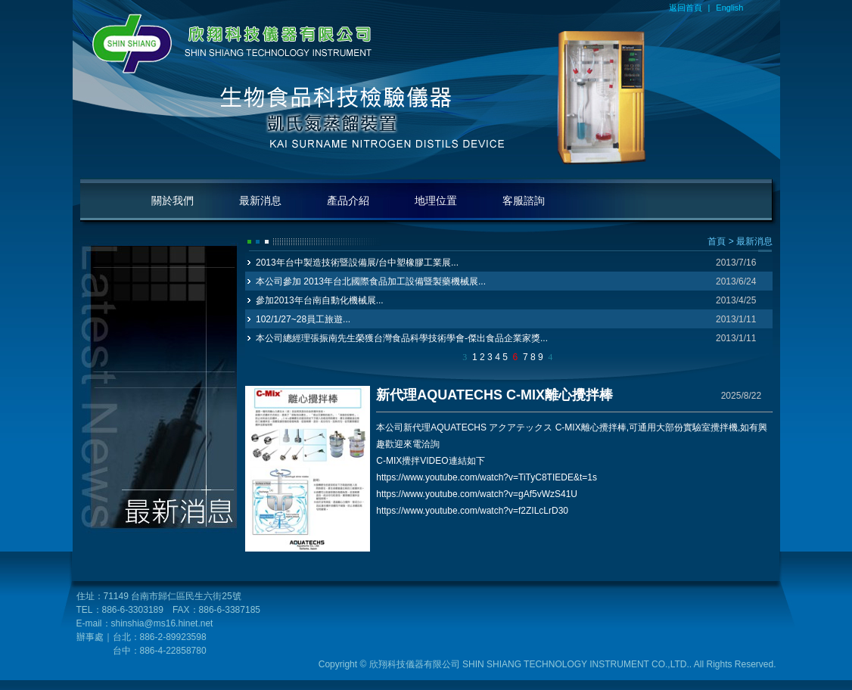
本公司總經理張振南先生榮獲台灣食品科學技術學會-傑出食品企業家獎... (402, 338)
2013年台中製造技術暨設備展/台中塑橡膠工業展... (357, 262)
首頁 (716, 241)
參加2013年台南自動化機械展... (320, 300)
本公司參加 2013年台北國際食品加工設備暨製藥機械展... (371, 281)
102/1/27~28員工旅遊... (303, 319)
